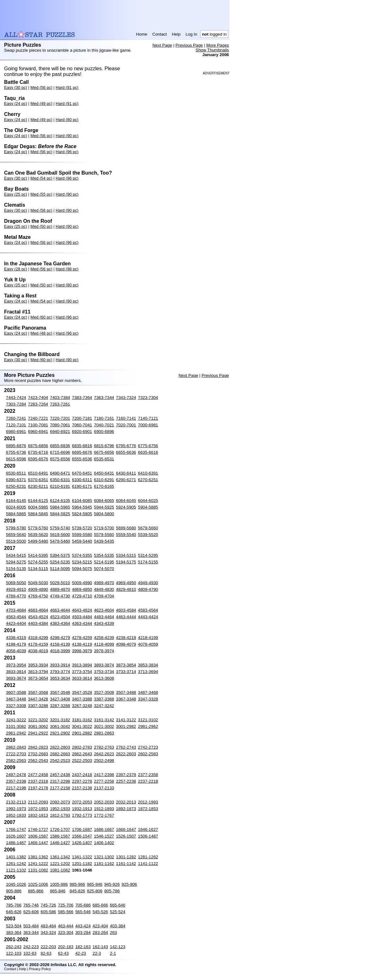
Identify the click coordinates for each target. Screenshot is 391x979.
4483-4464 (104, 616)
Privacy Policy (40, 969)
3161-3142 (104, 719)
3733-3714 (126, 671)
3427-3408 (60, 699)
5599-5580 (82, 534)
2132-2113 (16, 802)
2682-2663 (60, 754)
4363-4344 (82, 623)
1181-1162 (104, 863)
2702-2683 (38, 754)
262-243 (13, 946)
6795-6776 (126, 445)
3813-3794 (38, 671)
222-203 (48, 946)
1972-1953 (38, 808)
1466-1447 (38, 842)
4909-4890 (38, 589)
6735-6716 (38, 452)
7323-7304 (148, 397)
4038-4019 (38, 650)
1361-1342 (60, 857)
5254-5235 (60, 562)
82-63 (46, 953)
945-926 (112, 884)
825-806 (94, 891)
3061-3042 (60, 726)
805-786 (112, 891)
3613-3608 (104, 678)
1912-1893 (104, 808)
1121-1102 (16, 870)
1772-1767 (104, 815)
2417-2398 (104, 774)
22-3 (97, 953)
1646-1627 (148, 829)
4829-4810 (126, 589)
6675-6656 (104, 452)
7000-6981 (148, 425)
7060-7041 (82, 425)
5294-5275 (16, 562)
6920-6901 (82, 431)
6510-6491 (38, 473)
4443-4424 (148, 616)
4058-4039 (16, 650)
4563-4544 (16, 616)
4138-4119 (82, 644)
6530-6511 (16, 473)
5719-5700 (104, 528)
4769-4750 (38, 596)
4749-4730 (60, 596)
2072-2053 (82, 802)
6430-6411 (126, 473)
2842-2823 (38, 747)
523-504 (13, 926)
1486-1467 (16, 842)
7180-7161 (104, 418)
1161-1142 (126, 863)
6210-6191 (60, 486)
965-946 (94, 884)
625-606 (31, 911)
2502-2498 (104, 760)
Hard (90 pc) (67, 135)
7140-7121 (148, 418)
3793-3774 (60, 671)
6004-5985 (38, 507)
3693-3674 (16, 678)
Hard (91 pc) (67, 87)
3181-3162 (82, 719)
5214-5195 (104, 562)
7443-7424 (16, 397)
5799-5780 (16, 528)
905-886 (13, 891)
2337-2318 (38, 781)
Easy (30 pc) (15, 87)
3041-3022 (82, 726)
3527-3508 (104, 692)
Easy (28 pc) (15, 269)
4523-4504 (60, 616)
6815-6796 (104, 445)
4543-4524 (38, 616)
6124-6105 (60, 500)
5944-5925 (104, 507)
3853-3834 (148, 665)
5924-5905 (126, 507)
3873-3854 (126, 665)
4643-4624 (82, 610)
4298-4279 (60, 637)
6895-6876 (16, 445)
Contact (159, 34)
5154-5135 (16, 568)
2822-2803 (60, 747)
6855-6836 (60, 445)
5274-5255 (38, 562)
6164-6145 (16, 500)
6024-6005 (16, 507)
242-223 (31, 946)
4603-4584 (126, 610)
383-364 (13, 932)
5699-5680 (126, 528)
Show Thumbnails (212, 50)
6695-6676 (82, 452)
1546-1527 (104, 836)
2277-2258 (104, 781)
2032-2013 (126, 802)
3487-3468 (148, 692)
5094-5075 (82, 568)
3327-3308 (16, 705)
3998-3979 (82, 650)
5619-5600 (60, 534)
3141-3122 (126, 719)
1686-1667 (104, 829)
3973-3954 (16, 665)
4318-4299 (38, 637)
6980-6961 (16, 431)
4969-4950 (126, 582)
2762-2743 (126, 747)
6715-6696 (60, 452)
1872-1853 (148, 808)
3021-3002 (104, 726)
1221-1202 (60, 863)
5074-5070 (104, 568)
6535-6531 (104, 459)
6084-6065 (104, 500)
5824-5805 (82, 513)
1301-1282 (126, 857)
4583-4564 (148, 610)
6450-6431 (104, 473)
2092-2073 (60, 802)
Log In (191, 34)
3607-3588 (16, 692)
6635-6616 (148, 452)
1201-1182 (82, 863)
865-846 (58, 891)
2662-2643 (82, 754)
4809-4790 (148, 589)
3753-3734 (104, 671)
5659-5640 (16, 534)
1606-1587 (38, 836)
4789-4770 (16, 596)
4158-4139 (60, 644)
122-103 (13, 953)
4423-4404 (16, 623)
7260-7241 (16, 418)
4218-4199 (148, 637)
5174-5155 (148, 562)
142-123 (117, 946)
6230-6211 (38, 486)
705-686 (83, 905)
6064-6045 (126, 500)
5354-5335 (104, 555)
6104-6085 (82, 500)
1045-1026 (16, 884)
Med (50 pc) (41, 226)
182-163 (83, 946)
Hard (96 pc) (67, 151)
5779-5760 (38, 528)
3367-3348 (126, 699)
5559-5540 (126, 534)
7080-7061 (60, 425)
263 (113, 932)
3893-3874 (104, 665)
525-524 (117, 911)
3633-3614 (82, 678)
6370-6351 (38, 479)
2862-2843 (16, 747)
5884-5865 (16, 513)
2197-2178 (38, 788)
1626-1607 (16, 836)
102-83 (30, 953)
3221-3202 (38, 719)
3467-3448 (16, 699)
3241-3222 (16, 719)
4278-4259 (82, 637)
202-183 (65, 946)
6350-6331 (60, 479)
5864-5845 (38, 513)
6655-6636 (126, 452)
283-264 (100, 932)
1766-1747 (16, 829)
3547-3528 (82, 692)
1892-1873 (126, 808)
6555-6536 (82, 459)
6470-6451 (82, 473)
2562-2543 (38, 760)
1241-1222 (38, 863)
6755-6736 (16, 452)
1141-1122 (148, 863)
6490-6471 (60, 473)
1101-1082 (38, 870)
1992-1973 (16, 808)
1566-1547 (82, 836)
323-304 (65, 932)
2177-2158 (60, 788)
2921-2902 (60, 733)
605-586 (48, 911)
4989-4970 (104, 582)
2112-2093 (38, 802)
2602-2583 (148, 754)
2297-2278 (82, 781)
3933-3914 (60, 665)
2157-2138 (82, 788)
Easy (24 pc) (15, 103)
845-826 (77, 891)
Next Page (162, 45)
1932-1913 (82, 808)
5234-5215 (82, 562)
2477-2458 (38, 774)
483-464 (48, 926)
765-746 (31, 905)
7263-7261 (60, 404)
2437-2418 (82, 774)
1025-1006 (38, 884)
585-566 (65, 911)
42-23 (80, 953)
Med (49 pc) (41, 103)
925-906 (129, 884)
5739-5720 (82, 528)
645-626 (13, 911)
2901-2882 (82, 733)
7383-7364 (82, 397)
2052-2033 (104, 802)
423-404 (100, 926)
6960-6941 (38, 431)
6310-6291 (104, 479)
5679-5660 (148, 528)
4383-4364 (60, 623)
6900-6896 (104, 431)
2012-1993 (148, 802)
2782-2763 (104, 747)
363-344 (31, 932)
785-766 (13, 905)
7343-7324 (126, 397)
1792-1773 (82, 815)
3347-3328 (148, 699)
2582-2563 (16, 760)
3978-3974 (104, 650)
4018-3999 (60, 650)
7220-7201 (60, 418)
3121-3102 (148, 719)
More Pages (217, 45)
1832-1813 (38, 815)
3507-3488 (126, 692)
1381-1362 (38, 857)
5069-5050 (16, 582)
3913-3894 (82, 665)
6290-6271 (126, 479)
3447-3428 (38, 699)
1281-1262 (148, 857)
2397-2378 (126, 774)
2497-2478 (16, 774)
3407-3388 (82, 699)
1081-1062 (60, 870)
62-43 (63, 953)
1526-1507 (126, 836)
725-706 (65, 905)
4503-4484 (82, 616)
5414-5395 (38, 555)
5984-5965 (60, 507)
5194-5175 (126, 562)
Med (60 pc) (41, 317)
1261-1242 (16, 863)
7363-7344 (104, 397)
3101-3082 (16, 726)
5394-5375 (60, 555)
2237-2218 (148, 781)
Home (141, 34)
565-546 (83, 911)
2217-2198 (16, 788)
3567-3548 (60, 692)
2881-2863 (104, 733)
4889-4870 (60, 589)
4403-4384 (38, 623)
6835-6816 (82, 445)
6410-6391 (148, 473)
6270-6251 (148, 479)
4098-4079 (126, 644)
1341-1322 (82, 857)
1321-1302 (104, 857)
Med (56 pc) (41, 87)
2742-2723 (148, 747)
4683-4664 (38, 610)
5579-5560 (104, 534)
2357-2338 (16, 781)
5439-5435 (104, 541)
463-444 (65, 926)
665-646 (117, 905)
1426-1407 (82, 842)
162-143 (100, 946)
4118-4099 (104, 644)
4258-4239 (104, 637)
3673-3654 (38, 678)
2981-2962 (148, 726)
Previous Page (189, 45)
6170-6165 (104, 486)
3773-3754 (82, 671)
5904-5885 (148, 507)
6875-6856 (38, 445)
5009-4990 (82, 582)
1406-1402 (104, 842)
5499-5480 (38, 541)
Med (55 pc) (41, 194)
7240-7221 (38, 418)
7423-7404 (38, 397)
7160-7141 (126, 418)
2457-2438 (60, 774)
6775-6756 (148, 445)
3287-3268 (60, 705)
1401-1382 (16, 857)
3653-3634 (60, 678)
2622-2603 (126, 754)
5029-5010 (60, 582)
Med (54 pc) (41, 178)
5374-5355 (82, 555)
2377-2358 (148, 774)
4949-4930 (148, 582)
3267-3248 (82, 705)
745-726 (48, 905)
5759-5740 (60, 528)
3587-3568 (38, 692)
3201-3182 (60, 719)
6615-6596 (16, 459)
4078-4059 (148, 644)
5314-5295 (148, 555)
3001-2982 (126, 726)
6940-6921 (60, 431)
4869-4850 (82, 589)
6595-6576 (38, 459)
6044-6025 (148, 500)
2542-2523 (60, 760)
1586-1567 (60, 836)
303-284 (83, 932)
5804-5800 (104, 513)
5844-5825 (60, 513)
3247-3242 (104, 705)
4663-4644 (60, 610)
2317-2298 (60, 781)
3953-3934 (38, 665)
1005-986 (59, 884)
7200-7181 (82, 418)
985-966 (77, 884)
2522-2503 (82, 760)
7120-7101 (16, 425)
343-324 (48, 932)
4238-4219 (126, 637)
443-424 (83, 926)
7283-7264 (38, 404)
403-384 (117, 926)
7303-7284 (16, 404)
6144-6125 (38, 500)
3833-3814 (16, 671)
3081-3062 (38, 726)
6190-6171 (82, 486)
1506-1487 (148, 836)
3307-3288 (38, 705)
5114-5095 (60, 568)
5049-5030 (38, 582)
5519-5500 (16, 541)
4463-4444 (126, 616)
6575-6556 (60, 459)
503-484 (31, 926)
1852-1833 (16, 815)
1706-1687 (82, 829)
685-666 (100, 905)
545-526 (100, 911)
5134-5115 (38, 568)
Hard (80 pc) (67, 119)
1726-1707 (60, 829)
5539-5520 (148, 534)
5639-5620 (38, 534)
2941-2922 (38, 733)
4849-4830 (104, 589)
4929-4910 (16, 589)
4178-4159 (38, 644)
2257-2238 (126, 781)
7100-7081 (38, 425)
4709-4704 (104, 596)
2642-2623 (104, 754)
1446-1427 (60, 842)
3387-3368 (104, 699)
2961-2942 (16, 733)
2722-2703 (16, 754)
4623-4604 (104, 610)
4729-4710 (82, 596)
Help (176, 34)
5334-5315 (126, 555)
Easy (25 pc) (15, 194)
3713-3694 (148, 671)
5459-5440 (82, 541)
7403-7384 (60, 397)
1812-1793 (60, 815)
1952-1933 (60, 808)
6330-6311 (82, 479)
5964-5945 (82, 507)
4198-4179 (16, 644)
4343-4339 (104, 623)
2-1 (113, 953)
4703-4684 (16, 610)
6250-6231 (16, 486)
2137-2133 (104, 788)
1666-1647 (126, 829)
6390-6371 (16, 479)
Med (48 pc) (41, 333)
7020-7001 (126, 425)
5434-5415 (16, 555)
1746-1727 (38, 829)
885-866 (36, 891)
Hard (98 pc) (67, 269)
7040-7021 (104, 425)
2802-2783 (82, 747)
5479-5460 (60, 541)
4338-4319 (16, 637)
